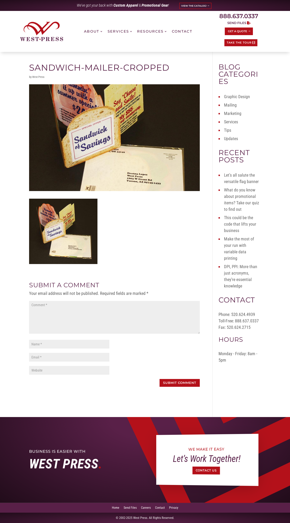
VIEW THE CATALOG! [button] (193, 5)
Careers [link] (146, 507)
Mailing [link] (230, 105)
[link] (41, 31)
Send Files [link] (130, 507)
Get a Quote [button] (237, 31)
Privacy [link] (173, 507)
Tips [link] (227, 130)
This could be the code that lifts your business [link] (240, 224)
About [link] (91, 31)
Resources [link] (150, 31)
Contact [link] (182, 31)
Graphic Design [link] (237, 96)
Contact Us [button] (206, 471)
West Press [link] (38, 76)
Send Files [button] (236, 23)
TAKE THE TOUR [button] (239, 42)
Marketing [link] (232, 113)
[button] (180, 383)
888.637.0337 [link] (238, 16)
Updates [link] (231, 138)
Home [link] (115, 507)
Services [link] (118, 31)
